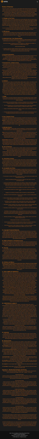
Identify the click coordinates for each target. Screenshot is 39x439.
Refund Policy (26, 433)
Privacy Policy (21, 433)
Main (10, 433)
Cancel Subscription (21, 434)
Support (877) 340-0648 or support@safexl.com (19, 435)
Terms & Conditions (15, 433)
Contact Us (15, 434)
